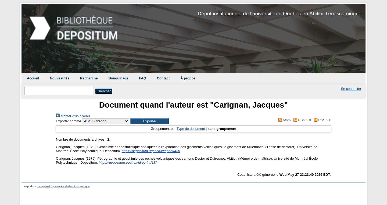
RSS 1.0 (301, 120)
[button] (149, 121)
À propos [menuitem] (187, 78)
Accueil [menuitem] (33, 78)
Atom (284, 120)
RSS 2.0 (321, 120)
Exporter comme (68, 121)
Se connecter (351, 89)
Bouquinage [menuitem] (118, 78)
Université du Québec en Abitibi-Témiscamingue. (63, 186)
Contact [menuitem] (163, 78)
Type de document (191, 129)
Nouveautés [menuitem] (60, 78)
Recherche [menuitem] (89, 78)
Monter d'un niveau (73, 116)
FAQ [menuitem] (142, 78)
